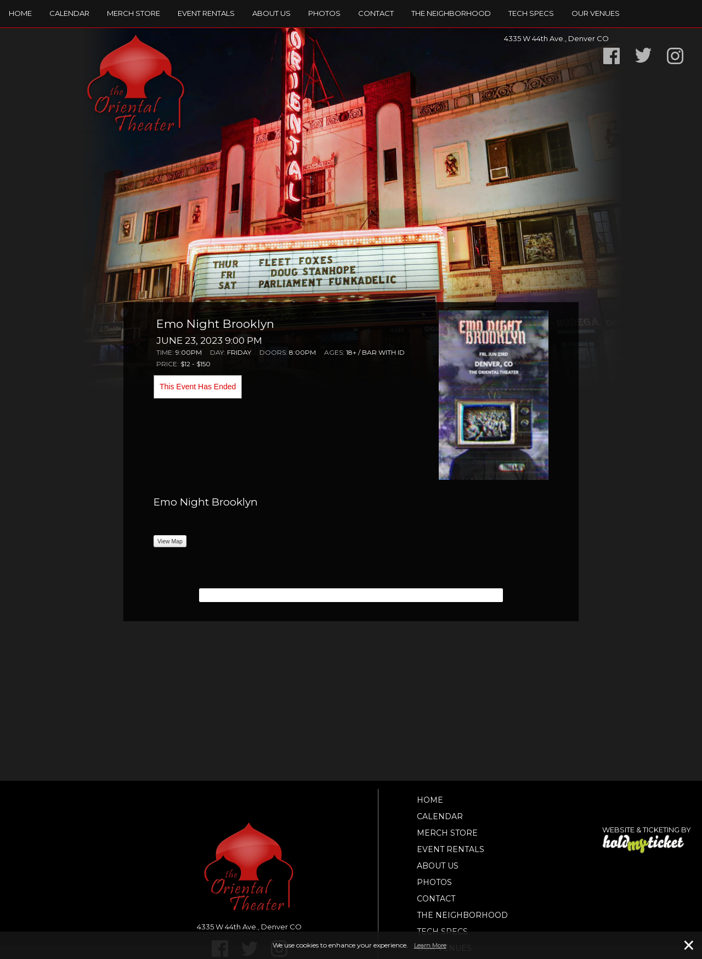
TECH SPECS (531, 13)
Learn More (430, 945)
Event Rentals (206, 13)
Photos (324, 13)
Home (20, 13)
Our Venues (595, 13)
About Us (271, 13)
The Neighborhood (451, 13)
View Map (170, 541)
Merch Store (133, 13)
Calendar (69, 13)
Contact (376, 13)
